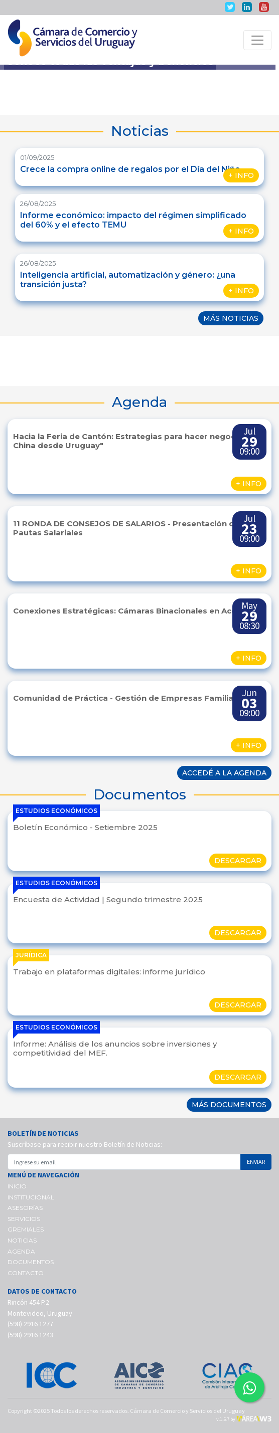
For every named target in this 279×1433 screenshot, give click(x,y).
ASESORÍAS (25, 1207)
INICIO (17, 1186)
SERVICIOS (24, 1218)
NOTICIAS (22, 1240)
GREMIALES (26, 1229)
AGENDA (21, 1251)
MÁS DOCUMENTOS (229, 1104)
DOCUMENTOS (31, 1262)
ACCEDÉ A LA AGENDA (224, 772)
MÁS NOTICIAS (230, 318)
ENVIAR (256, 1161)
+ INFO (241, 175)
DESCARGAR (237, 860)
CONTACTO (26, 1273)
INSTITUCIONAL (31, 1197)
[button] (21, 361)
